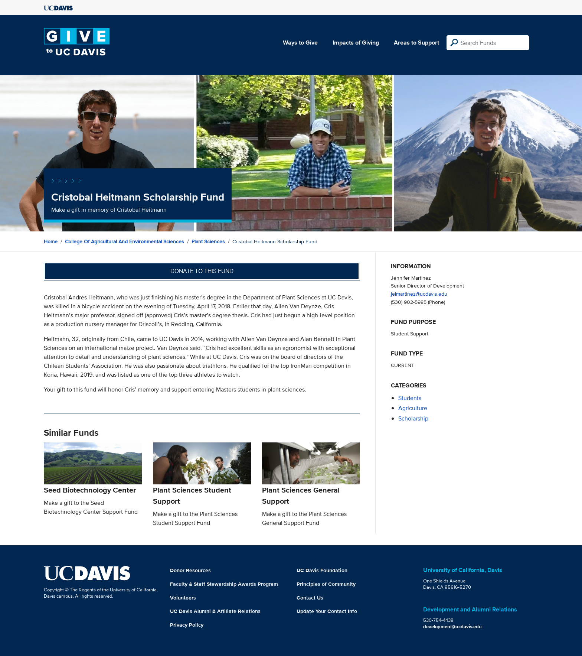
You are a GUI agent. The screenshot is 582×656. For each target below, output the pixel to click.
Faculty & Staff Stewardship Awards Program (224, 584)
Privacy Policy (186, 625)
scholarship (413, 418)
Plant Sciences (208, 241)
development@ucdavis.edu (452, 626)
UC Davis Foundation (322, 570)
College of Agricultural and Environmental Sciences (124, 241)
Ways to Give (300, 42)
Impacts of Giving (356, 42)
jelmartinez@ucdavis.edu (419, 294)
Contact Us (310, 597)
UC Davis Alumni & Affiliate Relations (215, 611)
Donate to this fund (201, 271)
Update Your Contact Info (327, 611)
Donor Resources (190, 570)
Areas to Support (416, 42)
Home (51, 241)
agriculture (412, 408)
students (409, 398)
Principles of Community (326, 584)
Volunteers (183, 597)
